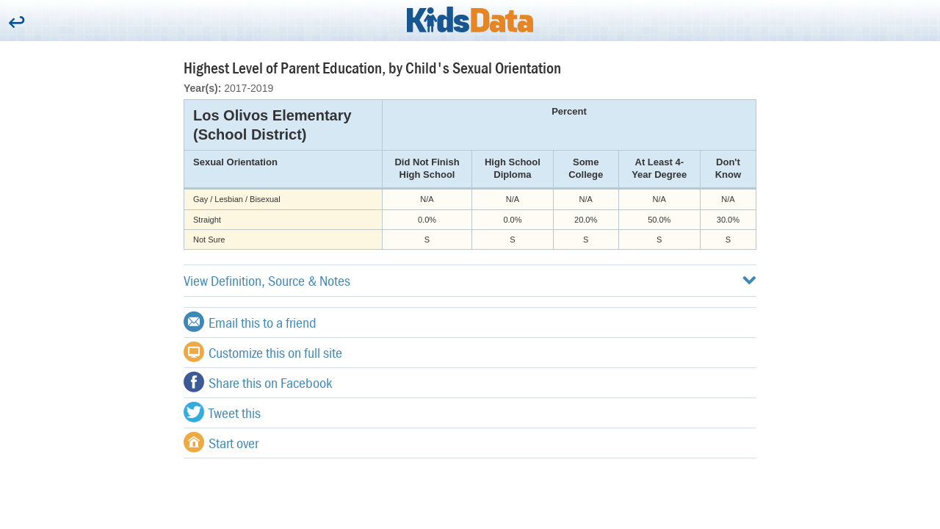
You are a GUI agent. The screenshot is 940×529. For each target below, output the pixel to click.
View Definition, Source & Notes (470, 280)
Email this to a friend (250, 322)
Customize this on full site (263, 352)
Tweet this (222, 412)
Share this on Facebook (258, 382)
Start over (221, 442)
